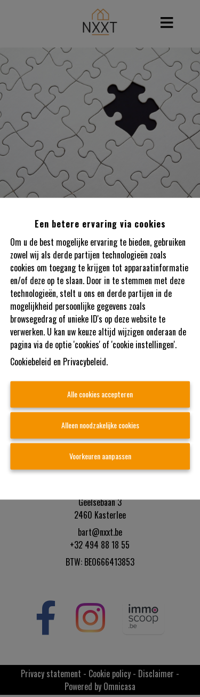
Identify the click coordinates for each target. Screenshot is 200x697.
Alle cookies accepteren (100, 394)
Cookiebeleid (30, 361)
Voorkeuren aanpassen (100, 455)
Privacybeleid (84, 361)
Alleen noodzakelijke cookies (100, 424)
